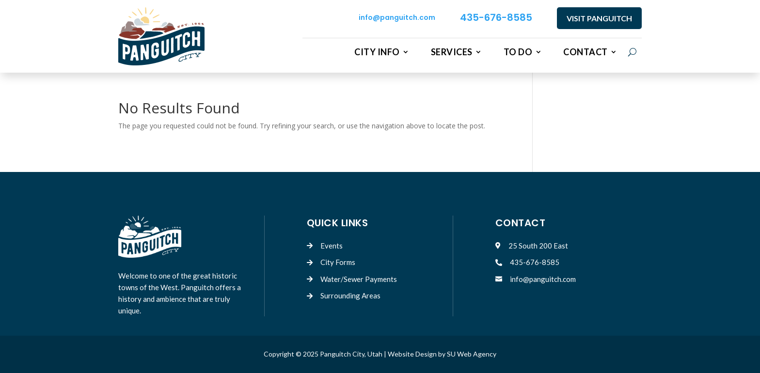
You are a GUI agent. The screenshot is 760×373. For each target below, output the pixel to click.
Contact (585, 52)
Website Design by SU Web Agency (442, 354)
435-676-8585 (496, 17)
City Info (377, 52)
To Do (518, 52)
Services (452, 52)
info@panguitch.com (397, 17)
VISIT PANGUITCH (599, 18)
